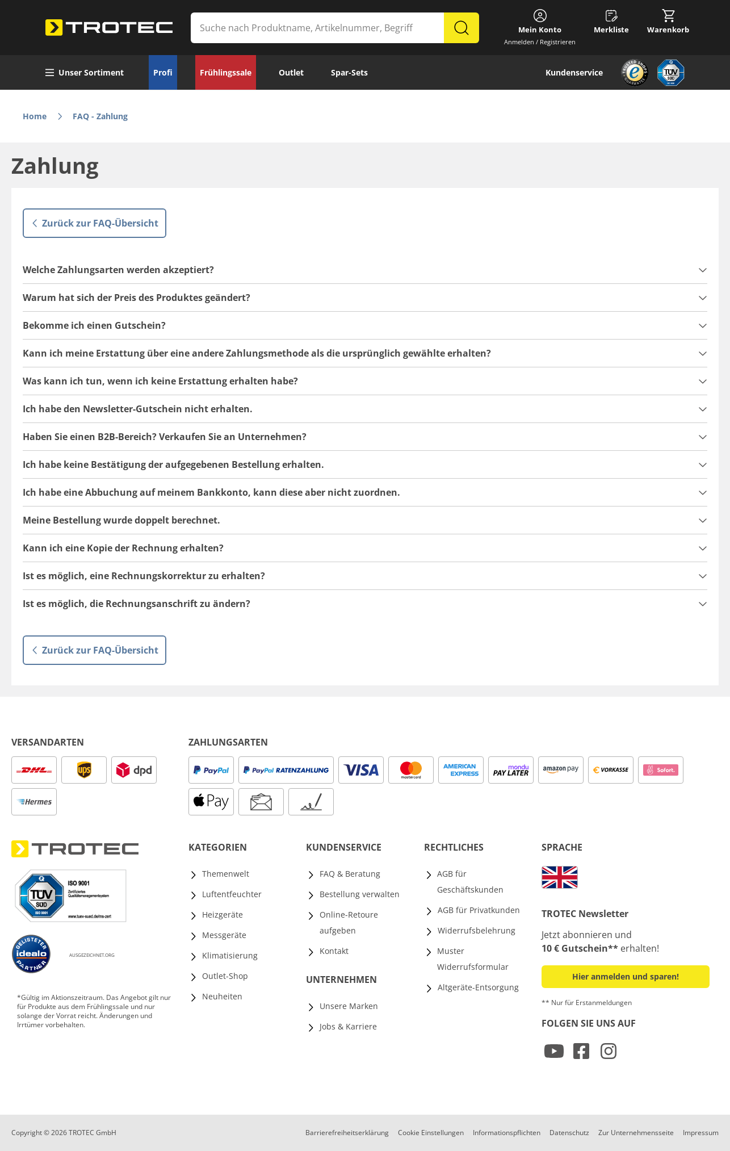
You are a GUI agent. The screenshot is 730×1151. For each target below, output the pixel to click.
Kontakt (334, 950)
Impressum (701, 1132)
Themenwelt (225, 873)
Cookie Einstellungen (431, 1132)
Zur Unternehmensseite (636, 1132)
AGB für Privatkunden (479, 910)
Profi (163, 72)
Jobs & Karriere (348, 1026)
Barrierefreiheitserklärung (347, 1132)
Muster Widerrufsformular (473, 958)
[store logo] (109, 27)
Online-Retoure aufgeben (349, 922)
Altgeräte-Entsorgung (478, 987)
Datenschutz (569, 1132)
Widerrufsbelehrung (476, 930)
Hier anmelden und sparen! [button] (625, 976)
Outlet (291, 72)
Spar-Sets (349, 72)
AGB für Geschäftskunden (470, 881)
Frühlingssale (225, 72)
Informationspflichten (506, 1132)
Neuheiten (222, 996)
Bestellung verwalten (360, 894)
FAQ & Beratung (350, 873)
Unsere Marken (349, 1006)
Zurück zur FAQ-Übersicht (94, 223)
